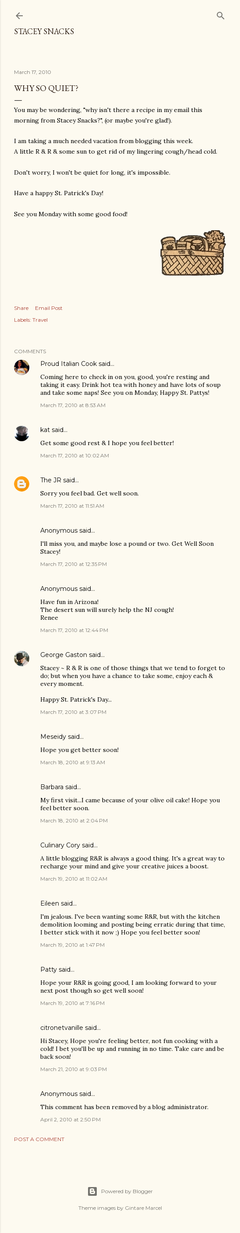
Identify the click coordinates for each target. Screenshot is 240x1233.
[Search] (220, 13)
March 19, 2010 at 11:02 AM (73, 878)
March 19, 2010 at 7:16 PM (72, 1003)
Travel (40, 319)
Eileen (49, 903)
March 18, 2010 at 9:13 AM (72, 762)
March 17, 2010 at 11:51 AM (72, 505)
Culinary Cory (60, 845)
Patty (48, 969)
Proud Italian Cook (68, 364)
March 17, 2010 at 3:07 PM (73, 712)
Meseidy (53, 737)
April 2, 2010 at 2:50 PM (70, 1119)
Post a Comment (39, 1139)
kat (45, 430)
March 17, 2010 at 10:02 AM (74, 455)
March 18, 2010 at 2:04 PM (74, 820)
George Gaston (63, 655)
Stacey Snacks (44, 31)
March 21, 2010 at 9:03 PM (73, 1069)
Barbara (52, 787)
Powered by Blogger (120, 1191)
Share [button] (21, 308)
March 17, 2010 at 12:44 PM (74, 630)
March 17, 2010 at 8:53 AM (73, 405)
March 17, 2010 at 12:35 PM (73, 564)
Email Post (49, 308)
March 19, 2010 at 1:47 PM (72, 944)
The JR (50, 480)
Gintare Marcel (143, 1208)
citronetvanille (61, 1028)
